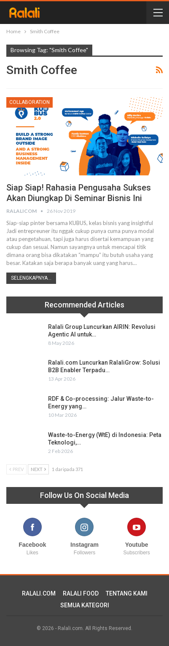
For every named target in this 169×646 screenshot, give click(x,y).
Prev (16, 469)
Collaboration (29, 102)
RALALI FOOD (81, 593)
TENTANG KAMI (127, 593)
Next (38, 469)
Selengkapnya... (31, 278)
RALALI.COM (39, 593)
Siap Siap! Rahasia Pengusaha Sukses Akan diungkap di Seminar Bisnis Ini (78, 193)
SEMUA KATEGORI (84, 605)
